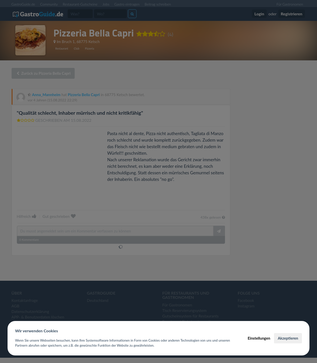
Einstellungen (259, 338)
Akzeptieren (288, 338)
